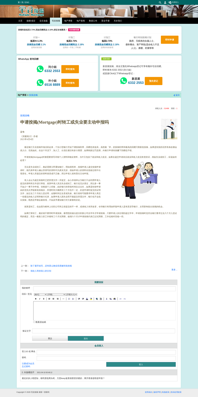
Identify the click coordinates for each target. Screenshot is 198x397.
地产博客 (68, 21)
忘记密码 (26, 366)
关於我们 (118, 21)
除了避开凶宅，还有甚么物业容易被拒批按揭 (51, 266)
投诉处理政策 (176, 392)
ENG (27, 2)
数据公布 (93, 21)
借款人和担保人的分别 (41, 271)
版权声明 (157, 392)
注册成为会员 (28, 363)
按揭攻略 (33, 95)
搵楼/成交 (31, 21)
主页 (20, 21)
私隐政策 (165, 392)
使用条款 (148, 392)
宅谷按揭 (56, 21)
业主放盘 (43, 21)
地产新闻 (81, 21)
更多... (174, 269)
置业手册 (105, 21)
